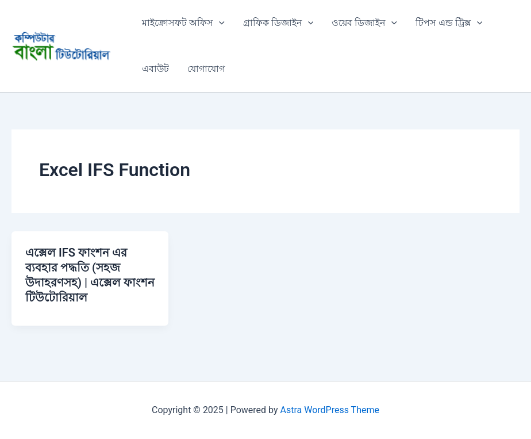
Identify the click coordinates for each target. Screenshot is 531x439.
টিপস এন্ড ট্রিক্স (449, 23)
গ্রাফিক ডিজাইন (278, 23)
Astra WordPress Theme (329, 409)
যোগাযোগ (206, 68)
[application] (219, 23)
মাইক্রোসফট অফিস (183, 23)
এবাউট (155, 68)
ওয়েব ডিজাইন (364, 23)
